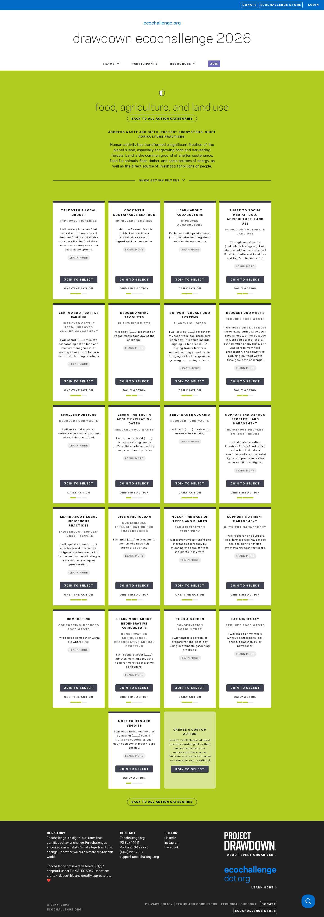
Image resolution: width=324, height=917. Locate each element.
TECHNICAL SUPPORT (238, 904)
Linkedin (170, 838)
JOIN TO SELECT (78, 279)
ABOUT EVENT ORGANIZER (250, 855)
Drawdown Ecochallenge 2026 (162, 39)
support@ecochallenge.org (139, 857)
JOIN (214, 63)
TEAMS (109, 63)
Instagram (172, 843)
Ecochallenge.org (162, 22)
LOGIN (313, 4)
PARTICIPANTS (145, 63)
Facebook (171, 847)
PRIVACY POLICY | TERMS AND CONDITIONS (181, 904)
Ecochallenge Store (280, 5)
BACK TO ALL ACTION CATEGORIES (162, 118)
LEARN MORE (79, 257)
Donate (249, 5)
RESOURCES (180, 63)
